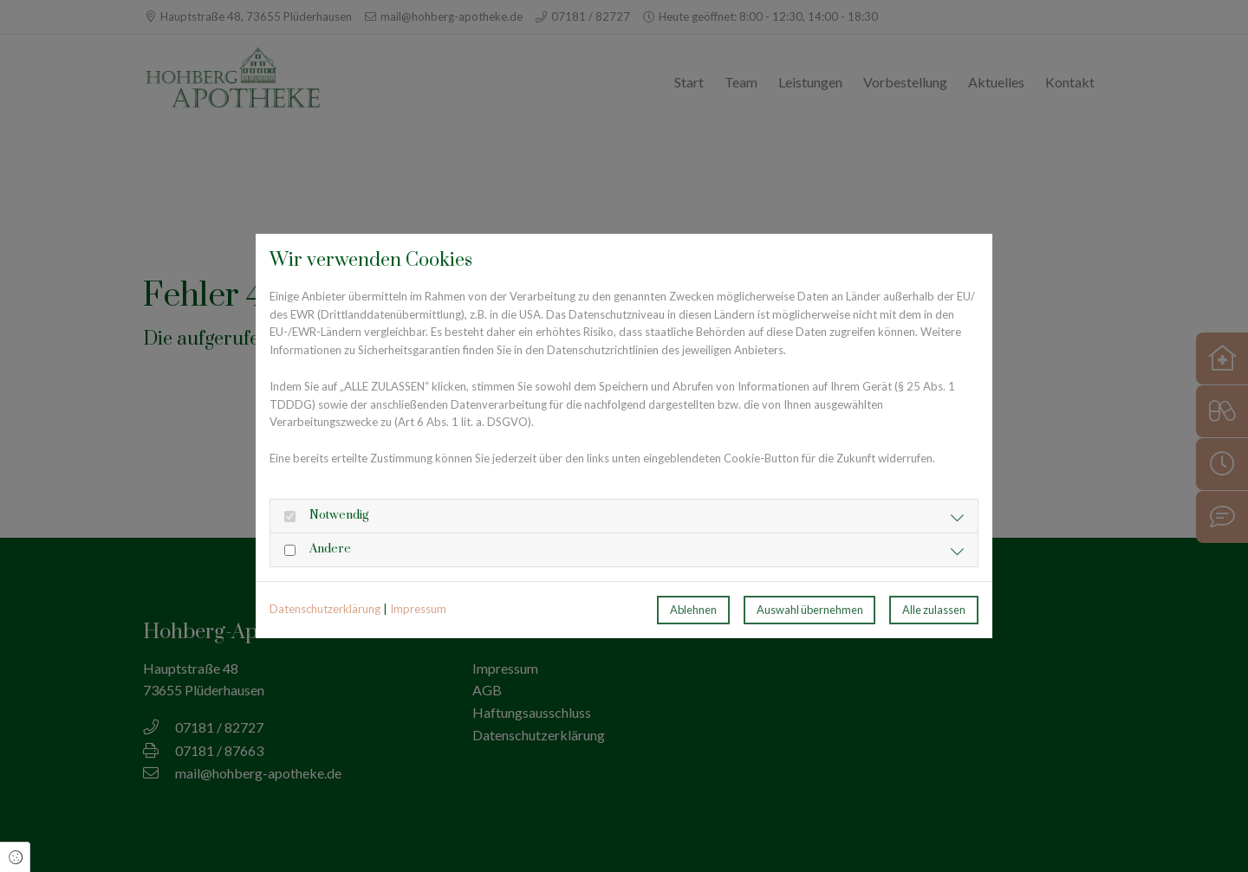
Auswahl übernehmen (810, 610)
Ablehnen (693, 610)
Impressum (418, 609)
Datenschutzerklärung (325, 609)
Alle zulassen (933, 610)
